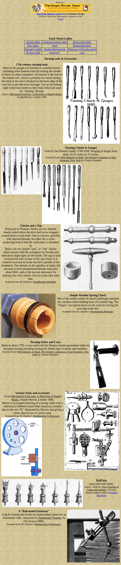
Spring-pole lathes (82, 42)
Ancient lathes (33, 42)
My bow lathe (33, 52)
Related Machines (82, 45)
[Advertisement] (60, 30)
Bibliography (54, 52)
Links (82, 52)
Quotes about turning (54, 49)
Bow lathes (33, 45)
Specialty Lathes (33, 49)
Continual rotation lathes (54, 42)
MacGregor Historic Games (49, 14)
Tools (54, 45)
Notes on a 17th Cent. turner (82, 49)
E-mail (60, 19)
